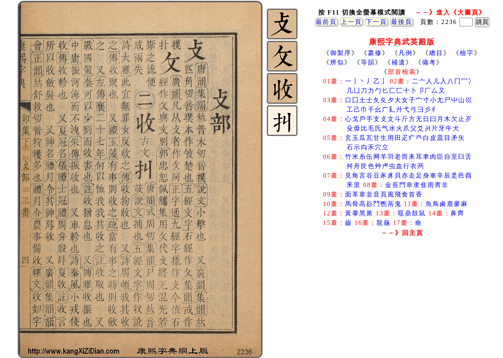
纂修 (375, 53)
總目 (436, 53)
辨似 (337, 62)
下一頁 (376, 21)
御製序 (340, 53)
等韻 (368, 62)
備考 (429, 62)
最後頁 (401, 21)
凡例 (405, 53)
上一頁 (351, 21)
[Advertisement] (402, 302)
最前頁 (326, 21)
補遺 (398, 62)
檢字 (467, 53)
